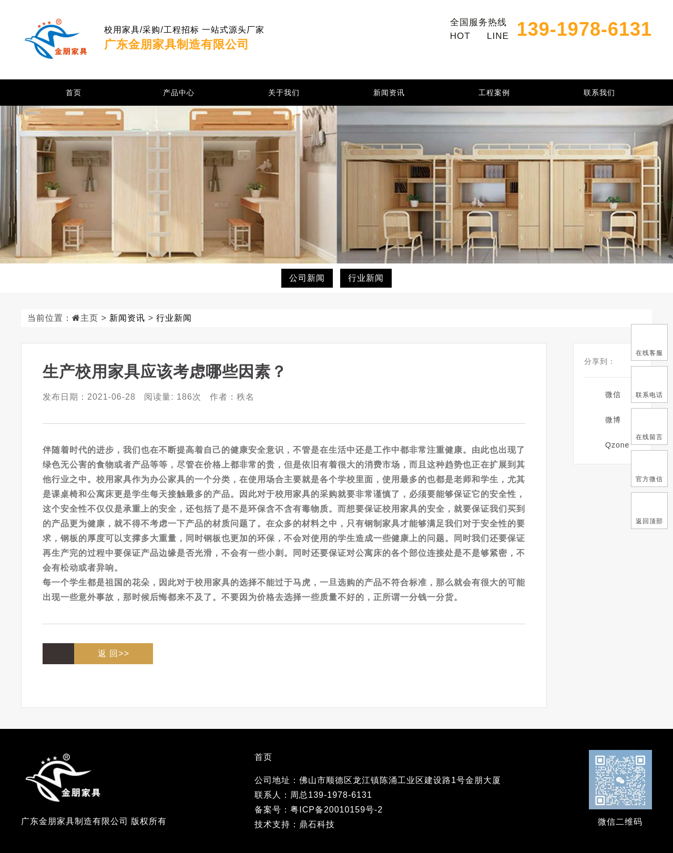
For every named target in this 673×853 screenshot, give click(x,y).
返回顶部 (649, 510)
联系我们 (599, 92)
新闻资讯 (389, 92)
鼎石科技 (317, 824)
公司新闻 (307, 277)
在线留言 (649, 426)
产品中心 (179, 92)
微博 (613, 419)
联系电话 (649, 384)
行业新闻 (366, 277)
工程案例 (494, 92)
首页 (73, 92)
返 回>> (113, 653)
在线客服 (649, 342)
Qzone (617, 445)
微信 (613, 394)
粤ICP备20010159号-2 (336, 809)
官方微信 (649, 468)
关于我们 (284, 92)
